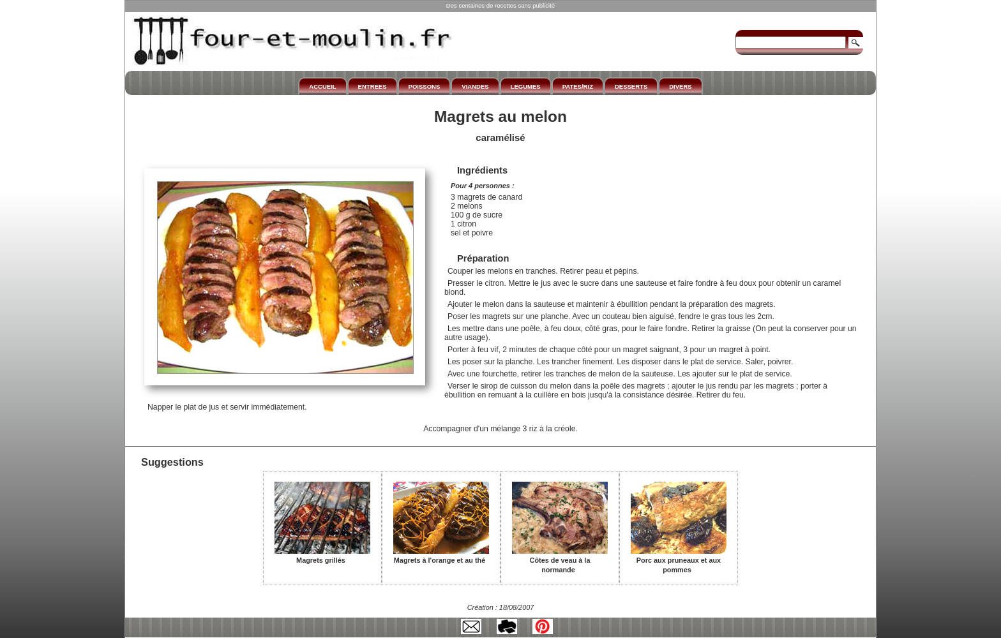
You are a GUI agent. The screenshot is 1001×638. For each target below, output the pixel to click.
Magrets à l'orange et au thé (441, 555)
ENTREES (372, 86)
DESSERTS (631, 86)
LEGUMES (526, 86)
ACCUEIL (322, 86)
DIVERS (680, 86)
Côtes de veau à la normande (560, 560)
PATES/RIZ (577, 86)
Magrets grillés (322, 555)
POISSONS (424, 86)
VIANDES (475, 86)
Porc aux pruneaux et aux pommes (678, 560)
